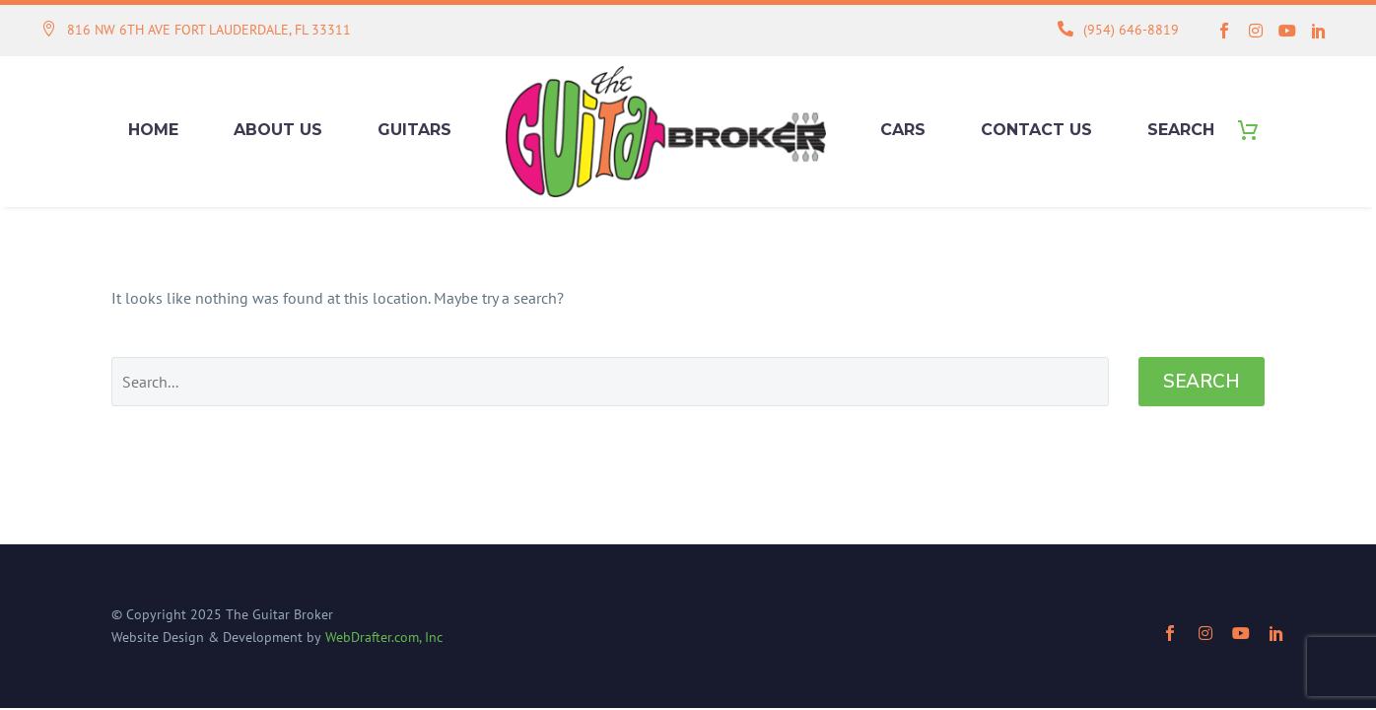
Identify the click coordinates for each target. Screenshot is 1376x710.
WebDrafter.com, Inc (384, 637)
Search (1180, 129)
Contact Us (1036, 129)
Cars (903, 129)
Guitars (414, 129)
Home (153, 129)
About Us (278, 129)
